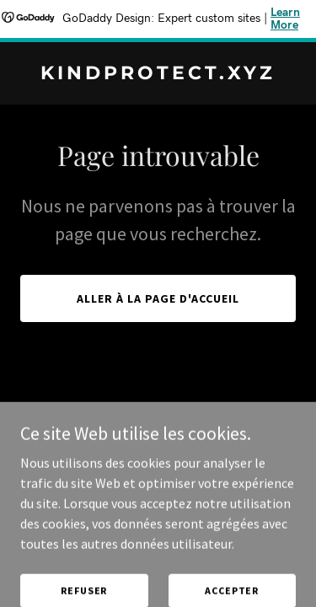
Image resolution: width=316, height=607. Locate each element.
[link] (158, 74)
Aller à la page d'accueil (158, 298)
